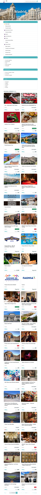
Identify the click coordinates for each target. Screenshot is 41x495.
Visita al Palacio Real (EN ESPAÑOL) (12, 444)
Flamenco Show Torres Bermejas (28, 343)
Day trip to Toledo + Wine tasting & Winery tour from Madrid (29, 324)
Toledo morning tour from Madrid (29, 166)
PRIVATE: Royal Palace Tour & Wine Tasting (29, 226)
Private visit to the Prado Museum (12, 343)
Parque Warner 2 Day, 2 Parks (28, 245)
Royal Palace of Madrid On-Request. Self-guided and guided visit (28, 187)
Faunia (23, 284)
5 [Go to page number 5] (23, 492)
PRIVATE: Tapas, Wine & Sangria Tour (28, 445)
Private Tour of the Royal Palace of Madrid (29, 484)
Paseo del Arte (8, 207)
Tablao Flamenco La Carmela (28, 362)
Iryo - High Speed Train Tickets (11, 105)
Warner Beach (7, 265)
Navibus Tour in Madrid (9, 124)
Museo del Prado (8, 323)
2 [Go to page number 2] (18, 492)
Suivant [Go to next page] (26, 492)
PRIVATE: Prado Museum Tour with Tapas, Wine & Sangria (29, 304)
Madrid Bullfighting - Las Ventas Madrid (11, 464)
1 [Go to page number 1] (16, 492)
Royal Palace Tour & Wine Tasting (29, 207)
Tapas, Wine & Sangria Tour (10, 303)
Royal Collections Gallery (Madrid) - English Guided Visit (29, 464)
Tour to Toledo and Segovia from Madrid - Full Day (11, 167)
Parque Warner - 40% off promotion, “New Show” (10, 246)
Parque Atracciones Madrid (10, 284)
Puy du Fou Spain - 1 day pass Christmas (28, 404)
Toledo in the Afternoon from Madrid (11, 186)
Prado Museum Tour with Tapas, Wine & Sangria (11, 226)
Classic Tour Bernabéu (9, 424)
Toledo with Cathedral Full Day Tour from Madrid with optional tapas (28, 146)
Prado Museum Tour (9, 145)
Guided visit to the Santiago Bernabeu (10, 484)
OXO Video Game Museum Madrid (12, 382)
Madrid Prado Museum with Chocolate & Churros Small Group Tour (29, 125)
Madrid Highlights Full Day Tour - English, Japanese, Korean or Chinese (29, 383)
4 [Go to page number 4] (21, 492)
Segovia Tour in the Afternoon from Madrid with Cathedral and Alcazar (11, 404)
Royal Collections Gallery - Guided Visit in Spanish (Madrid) (29, 425)
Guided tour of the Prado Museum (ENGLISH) (12, 363)
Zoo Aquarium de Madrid (27, 265)
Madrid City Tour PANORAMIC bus (29, 105)
